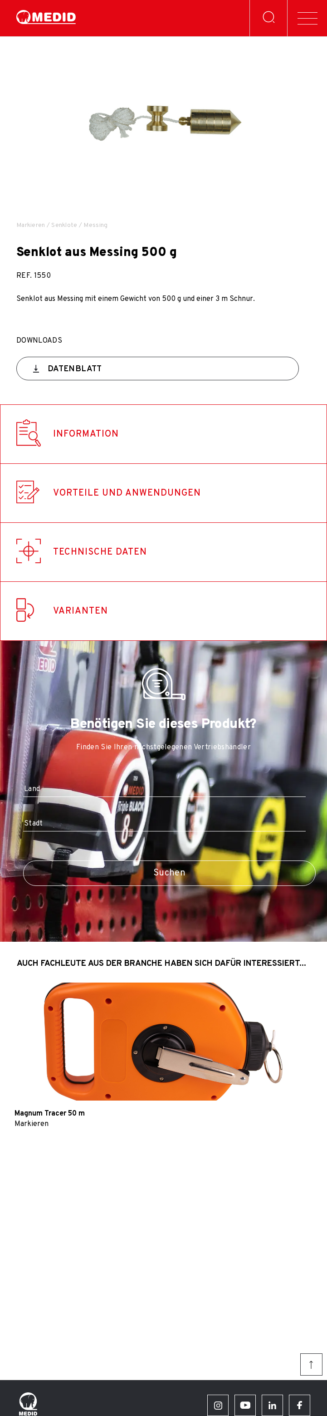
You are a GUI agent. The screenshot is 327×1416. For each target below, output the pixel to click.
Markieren (30, 225)
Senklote (64, 225)
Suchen (169, 873)
